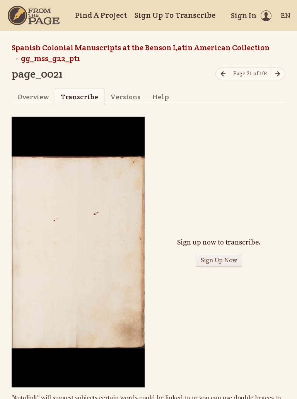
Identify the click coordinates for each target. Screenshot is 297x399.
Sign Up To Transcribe (175, 15)
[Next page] (278, 74)
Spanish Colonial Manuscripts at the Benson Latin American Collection (141, 47)
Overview (33, 96)
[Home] (34, 15)
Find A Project (101, 15)
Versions (125, 96)
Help (160, 96)
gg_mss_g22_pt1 (50, 58)
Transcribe (79, 96)
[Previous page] (222, 74)
